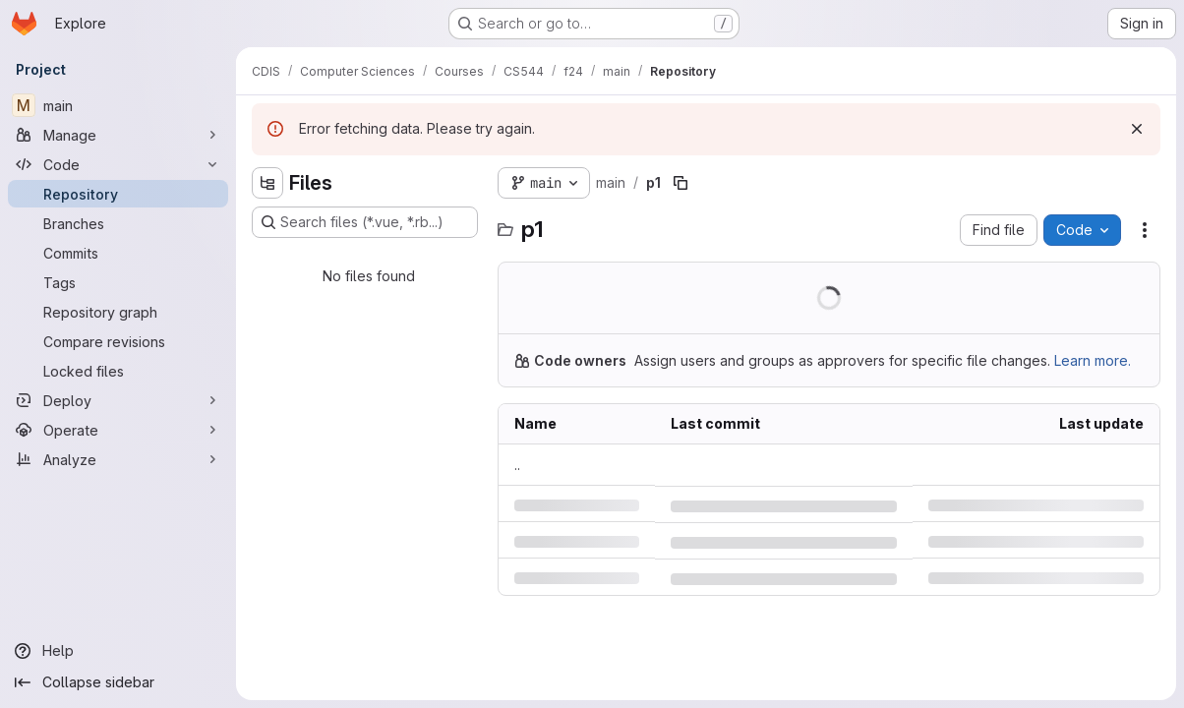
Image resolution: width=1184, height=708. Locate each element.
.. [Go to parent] (517, 464)
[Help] (118, 651)
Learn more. (1092, 360)
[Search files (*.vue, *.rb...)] (365, 222)
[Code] (118, 164)
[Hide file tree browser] (267, 183)
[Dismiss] (1137, 129)
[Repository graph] (118, 311)
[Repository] (118, 193)
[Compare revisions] (118, 341)
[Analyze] (118, 459)
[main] (118, 105)
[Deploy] (118, 400)
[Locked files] (118, 370)
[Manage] (118, 134)
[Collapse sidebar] (118, 682)
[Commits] (118, 252)
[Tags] (118, 282)
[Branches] (118, 223)
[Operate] (118, 429)
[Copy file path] (680, 183)
